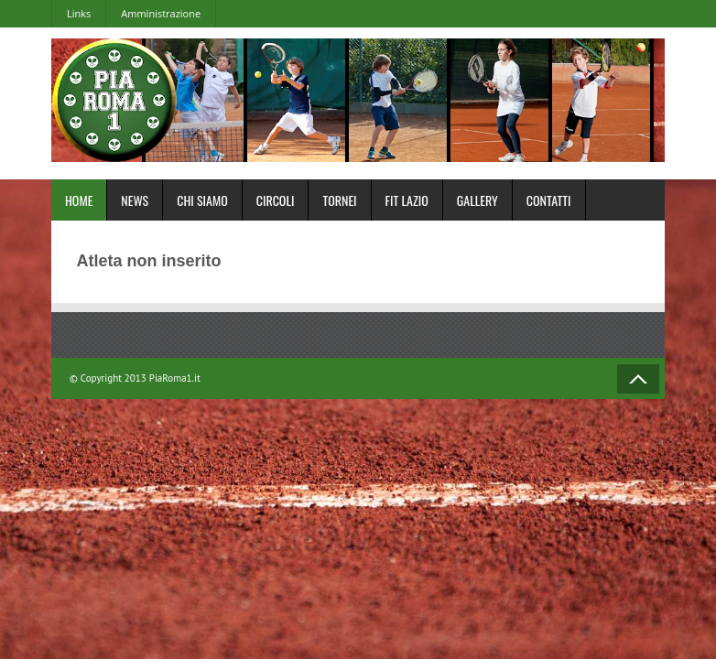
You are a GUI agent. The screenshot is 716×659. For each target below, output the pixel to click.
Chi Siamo (202, 200)
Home (78, 200)
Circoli (275, 200)
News (134, 200)
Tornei (339, 200)
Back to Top (638, 379)
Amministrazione (161, 13)
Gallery (477, 200)
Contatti (548, 200)
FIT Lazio (407, 200)
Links (79, 13)
